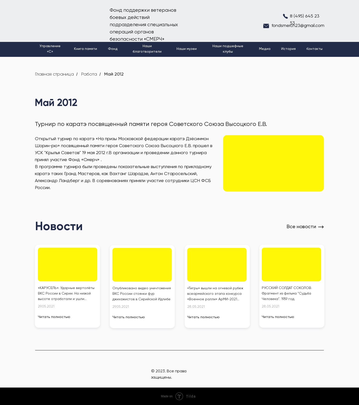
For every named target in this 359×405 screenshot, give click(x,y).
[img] (67, 264)
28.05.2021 (196, 306)
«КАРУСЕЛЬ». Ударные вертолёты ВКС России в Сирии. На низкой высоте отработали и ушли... (66, 293)
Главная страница (54, 74)
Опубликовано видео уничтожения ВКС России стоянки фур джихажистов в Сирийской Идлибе (141, 294)
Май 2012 (114, 74)
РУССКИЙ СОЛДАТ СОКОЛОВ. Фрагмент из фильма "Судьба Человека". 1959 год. (287, 293)
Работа (89, 74)
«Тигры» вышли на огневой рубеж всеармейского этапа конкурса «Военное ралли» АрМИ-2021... (215, 294)
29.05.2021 (46, 306)
